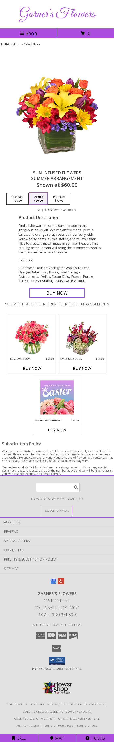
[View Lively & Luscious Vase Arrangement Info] (82, 335)
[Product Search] (58, 487)
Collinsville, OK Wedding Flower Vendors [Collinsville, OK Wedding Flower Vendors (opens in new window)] (57, 711)
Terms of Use (87, 725)
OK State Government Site (79, 718)
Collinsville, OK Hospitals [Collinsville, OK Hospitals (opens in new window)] (83, 704)
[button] (57, 661)
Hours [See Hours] (95, 738)
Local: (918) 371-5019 (57, 614)
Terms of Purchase (58, 725)
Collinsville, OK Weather (34, 718)
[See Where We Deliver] (57, 510)
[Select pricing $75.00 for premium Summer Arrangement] (59, 199)
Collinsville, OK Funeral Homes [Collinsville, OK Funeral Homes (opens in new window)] (32, 704)
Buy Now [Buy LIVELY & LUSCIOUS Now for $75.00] (82, 368)
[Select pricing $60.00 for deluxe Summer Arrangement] (38, 199)
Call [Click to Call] (19, 738)
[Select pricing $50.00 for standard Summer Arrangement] (17, 199)
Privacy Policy (28, 725)
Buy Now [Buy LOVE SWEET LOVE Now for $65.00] (32, 368)
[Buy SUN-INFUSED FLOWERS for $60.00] (57, 293)
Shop (28, 33)
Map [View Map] (57, 738)
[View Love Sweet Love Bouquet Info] (32, 335)
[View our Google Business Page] (53, 583)
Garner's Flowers (57, 14)
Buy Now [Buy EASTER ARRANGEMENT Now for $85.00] (57, 430)
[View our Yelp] (61, 583)
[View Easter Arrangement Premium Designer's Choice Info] (57, 397)
